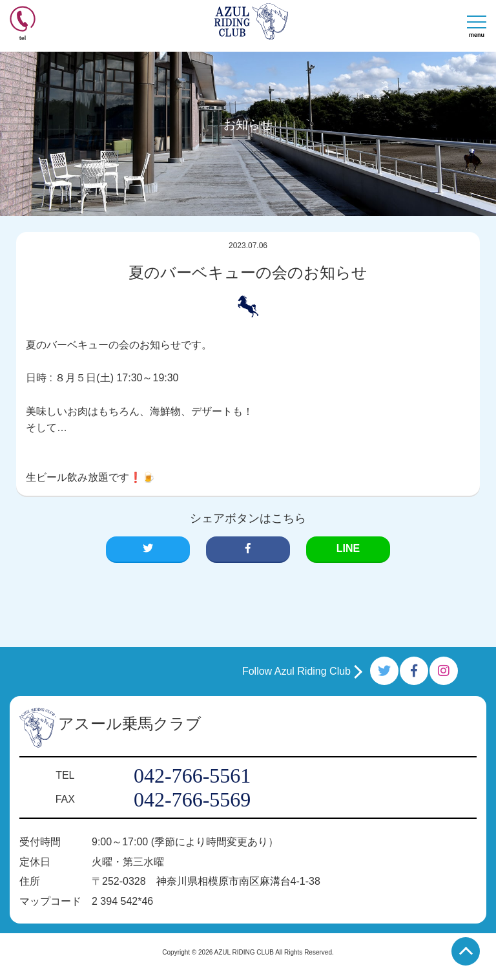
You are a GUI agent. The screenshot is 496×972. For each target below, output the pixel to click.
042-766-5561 (192, 775)
